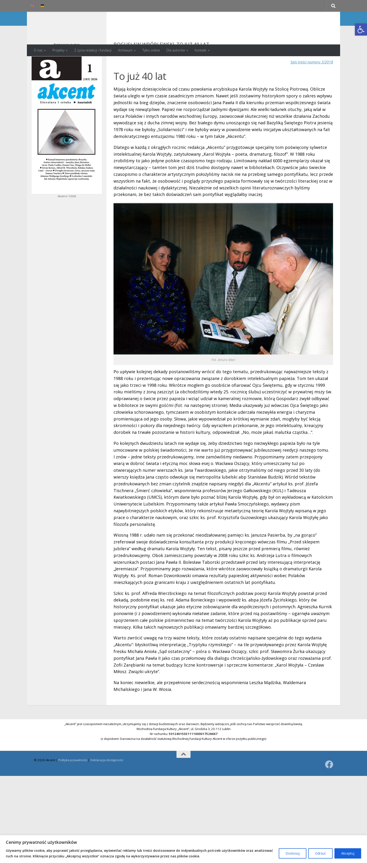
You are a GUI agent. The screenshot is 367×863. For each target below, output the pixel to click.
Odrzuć (320, 853)
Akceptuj (347, 853)
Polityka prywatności (72, 779)
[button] (361, 29)
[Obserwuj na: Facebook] (329, 783)
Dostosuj (293, 853)
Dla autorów (175, 50)
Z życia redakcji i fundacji (92, 50)
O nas (38, 50)
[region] (183, 849)
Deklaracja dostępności (106, 779)
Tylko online (151, 50)
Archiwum (125, 50)
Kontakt (200, 50)
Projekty (58, 50)
